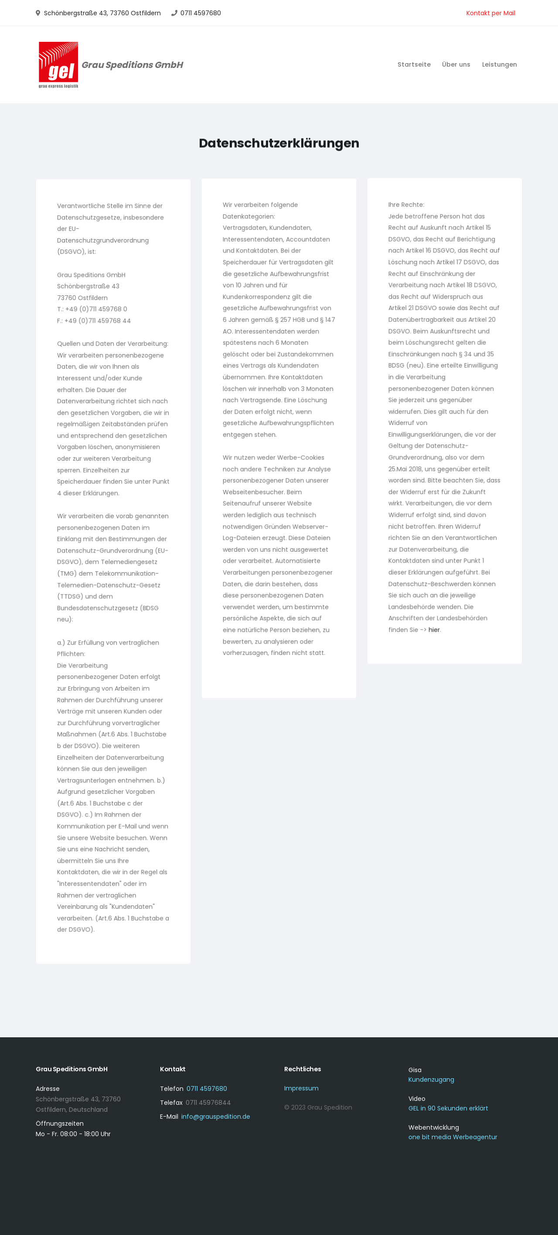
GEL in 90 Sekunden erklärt (448, 1108)
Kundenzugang (431, 1079)
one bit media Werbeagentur (452, 1137)
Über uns (456, 64)
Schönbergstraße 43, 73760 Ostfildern (102, 13)
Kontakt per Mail (490, 13)
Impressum (301, 1088)
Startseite (414, 64)
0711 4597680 (200, 13)
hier (434, 626)
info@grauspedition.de (215, 1116)
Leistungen (499, 64)
